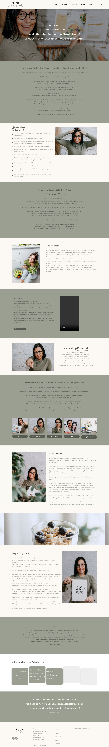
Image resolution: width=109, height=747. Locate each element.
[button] (20, 676)
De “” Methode (35, 401)
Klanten (83, 4)
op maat (29, 391)
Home (56, 4)
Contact (100, 4)
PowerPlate (74, 4)
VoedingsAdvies (23, 391)
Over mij (91, 4)
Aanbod (64, 4)
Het (40, 387)
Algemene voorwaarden (39, 745)
